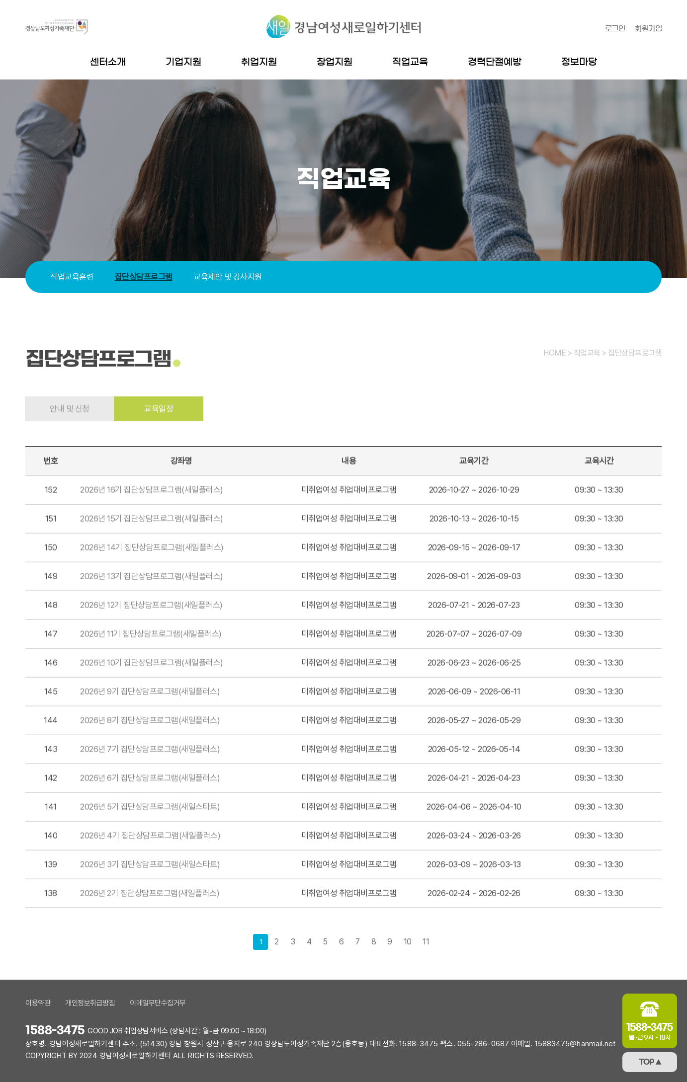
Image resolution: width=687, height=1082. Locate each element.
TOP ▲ (650, 1062)
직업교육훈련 (71, 277)
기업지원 (183, 62)
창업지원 (334, 62)
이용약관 (37, 1003)
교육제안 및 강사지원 (227, 277)
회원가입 (648, 28)
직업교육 (410, 62)
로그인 (615, 28)
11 (426, 941)
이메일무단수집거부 (158, 1003)
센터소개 (108, 62)
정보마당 (579, 62)
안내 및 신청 (69, 429)
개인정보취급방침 (90, 1003)
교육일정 (158, 429)
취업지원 (259, 62)
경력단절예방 (494, 62)
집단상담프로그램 (143, 277)
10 (408, 941)
